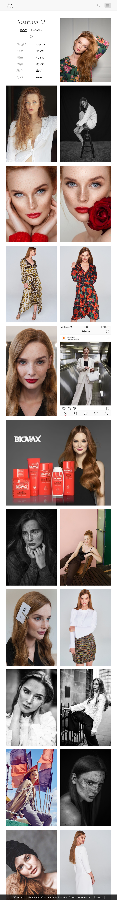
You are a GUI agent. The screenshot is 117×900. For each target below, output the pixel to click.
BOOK (23, 29)
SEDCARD (36, 29)
